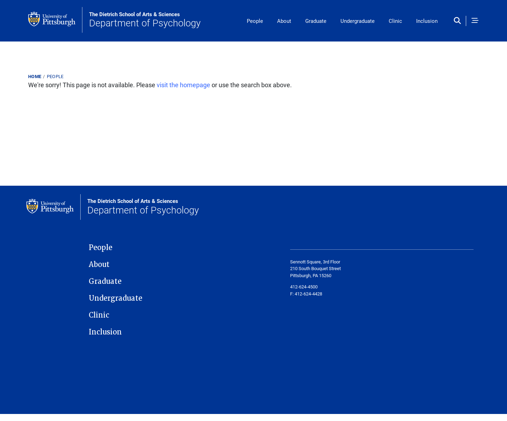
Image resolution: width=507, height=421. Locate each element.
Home (34, 76)
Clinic (395, 20)
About (284, 20)
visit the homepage (183, 85)
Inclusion (427, 20)
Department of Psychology (145, 20)
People (255, 20)
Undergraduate (357, 20)
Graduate (315, 20)
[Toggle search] (459, 21)
